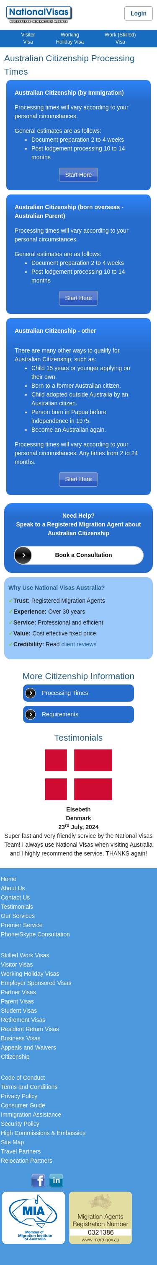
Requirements (60, 714)
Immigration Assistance (31, 1114)
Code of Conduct (23, 1077)
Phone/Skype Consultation (35, 934)
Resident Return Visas (30, 1029)
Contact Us (15, 897)
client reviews (78, 644)
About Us (13, 888)
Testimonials (17, 906)
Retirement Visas (23, 1019)
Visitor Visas (17, 964)
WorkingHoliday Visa (70, 38)
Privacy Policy (19, 1096)
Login (139, 13)
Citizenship (15, 1056)
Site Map (12, 1142)
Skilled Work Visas (25, 955)
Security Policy (20, 1123)
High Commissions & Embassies (43, 1133)
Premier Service (22, 925)
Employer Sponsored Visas (36, 983)
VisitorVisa (28, 38)
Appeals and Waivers (28, 1047)
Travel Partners (21, 1151)
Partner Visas (18, 992)
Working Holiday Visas (30, 973)
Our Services (18, 915)
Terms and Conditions (29, 1087)
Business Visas (21, 1038)
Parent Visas (17, 1001)
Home (8, 879)
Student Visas (19, 1010)
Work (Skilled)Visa (120, 38)
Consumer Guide (23, 1105)
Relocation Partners (26, 1160)
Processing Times (65, 693)
